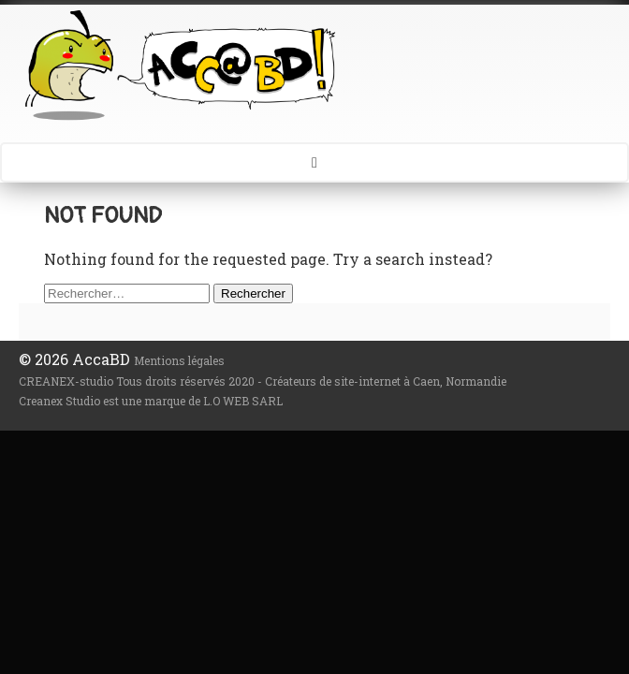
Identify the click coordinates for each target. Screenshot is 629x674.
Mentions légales (179, 360)
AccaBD (314, 65)
